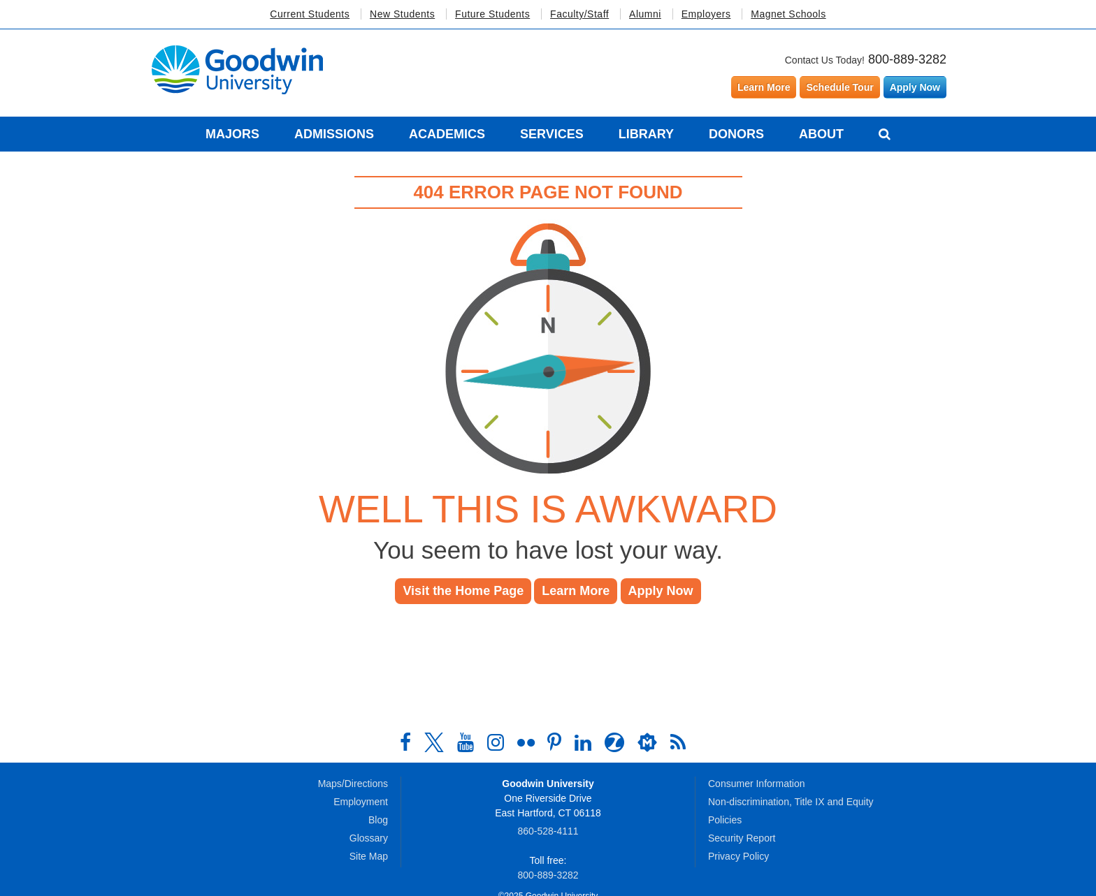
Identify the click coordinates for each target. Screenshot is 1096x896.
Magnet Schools (788, 14)
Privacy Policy (738, 856)
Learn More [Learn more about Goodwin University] (763, 87)
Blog (378, 819)
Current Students (309, 14)
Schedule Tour (839, 87)
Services (552, 134)
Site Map (368, 856)
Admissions (334, 134)
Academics (447, 134)
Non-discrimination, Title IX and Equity (791, 801)
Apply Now (915, 87)
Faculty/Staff (579, 14)
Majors (232, 134)
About (821, 134)
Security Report (741, 838)
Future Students (492, 14)
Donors (736, 134)
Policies (725, 819)
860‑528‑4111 (547, 831)
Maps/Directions (353, 783)
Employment (360, 801)
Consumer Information (756, 783)
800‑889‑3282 (547, 875)
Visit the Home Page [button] (463, 591)
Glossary (368, 838)
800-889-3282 (907, 59)
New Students (402, 14)
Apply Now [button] (660, 591)
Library (646, 134)
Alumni (645, 14)
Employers (706, 14)
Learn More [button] (576, 591)
